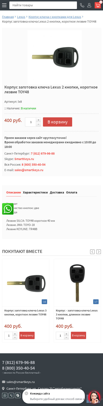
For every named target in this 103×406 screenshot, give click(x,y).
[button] (98, 251)
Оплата (71, 192)
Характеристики (35, 192)
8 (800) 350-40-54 (33, 164)
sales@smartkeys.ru (29, 170)
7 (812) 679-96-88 (43, 153)
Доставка (57, 192)
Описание (13, 192)
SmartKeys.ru (24, 159)
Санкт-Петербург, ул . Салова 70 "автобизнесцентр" (44, 388)
